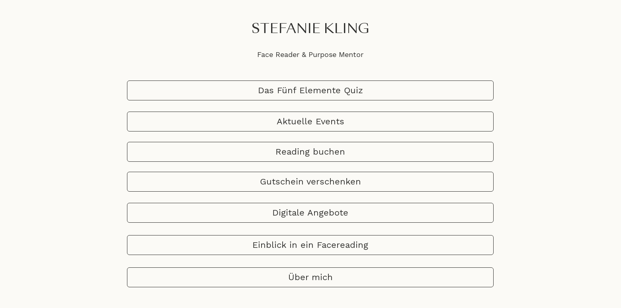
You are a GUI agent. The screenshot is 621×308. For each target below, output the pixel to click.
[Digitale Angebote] (310, 213)
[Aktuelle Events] (310, 121)
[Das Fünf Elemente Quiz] (310, 90)
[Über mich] (310, 277)
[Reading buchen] (310, 152)
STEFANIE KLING (310, 29)
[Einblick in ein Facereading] (310, 245)
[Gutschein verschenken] (310, 182)
